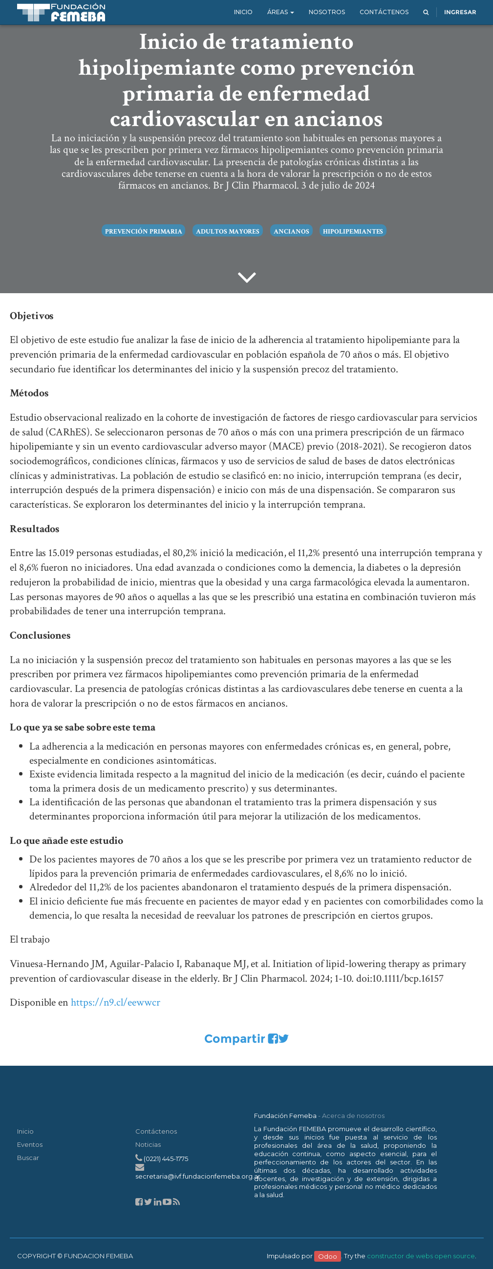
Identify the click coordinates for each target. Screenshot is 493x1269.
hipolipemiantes (353, 231)
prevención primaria (143, 231)
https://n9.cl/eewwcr (115, 1002)
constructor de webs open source (421, 1256)
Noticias (148, 1144)
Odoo (327, 1256)
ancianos (291, 231)
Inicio (25, 1131)
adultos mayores (227, 231)
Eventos (30, 1144)
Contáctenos (156, 1131)
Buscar (28, 1157)
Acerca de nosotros (353, 1115)
